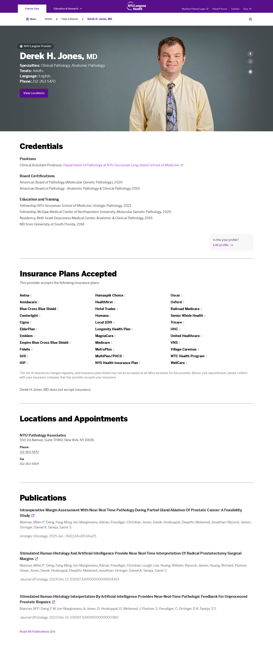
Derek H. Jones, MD (99, 19)
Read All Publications (37, 631)
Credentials (41, 146)
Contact (235, 9)
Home (48, 19)
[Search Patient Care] (250, 19)
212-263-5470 (43, 81)
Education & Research (68, 8)
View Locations (33, 93)
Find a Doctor (69, 19)
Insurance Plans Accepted (68, 273)
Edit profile (220, 245)
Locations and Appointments (74, 418)
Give (247, 9)
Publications (43, 498)
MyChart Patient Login (195, 9)
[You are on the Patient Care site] (32, 8)
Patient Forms (219, 9)
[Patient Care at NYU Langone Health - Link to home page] (136, 6)
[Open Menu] (31, 19)
